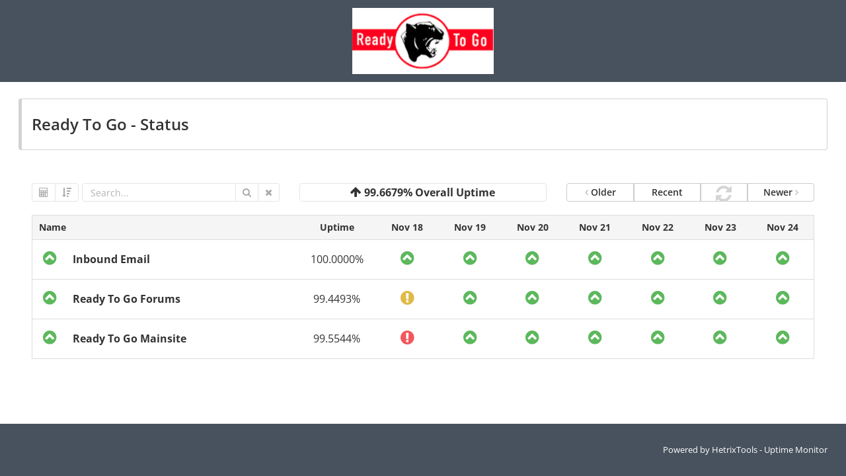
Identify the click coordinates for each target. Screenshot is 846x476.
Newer (780, 192)
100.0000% (337, 259)
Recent (667, 192)
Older (600, 192)
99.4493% (336, 299)
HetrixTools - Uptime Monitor (769, 450)
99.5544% (336, 338)
